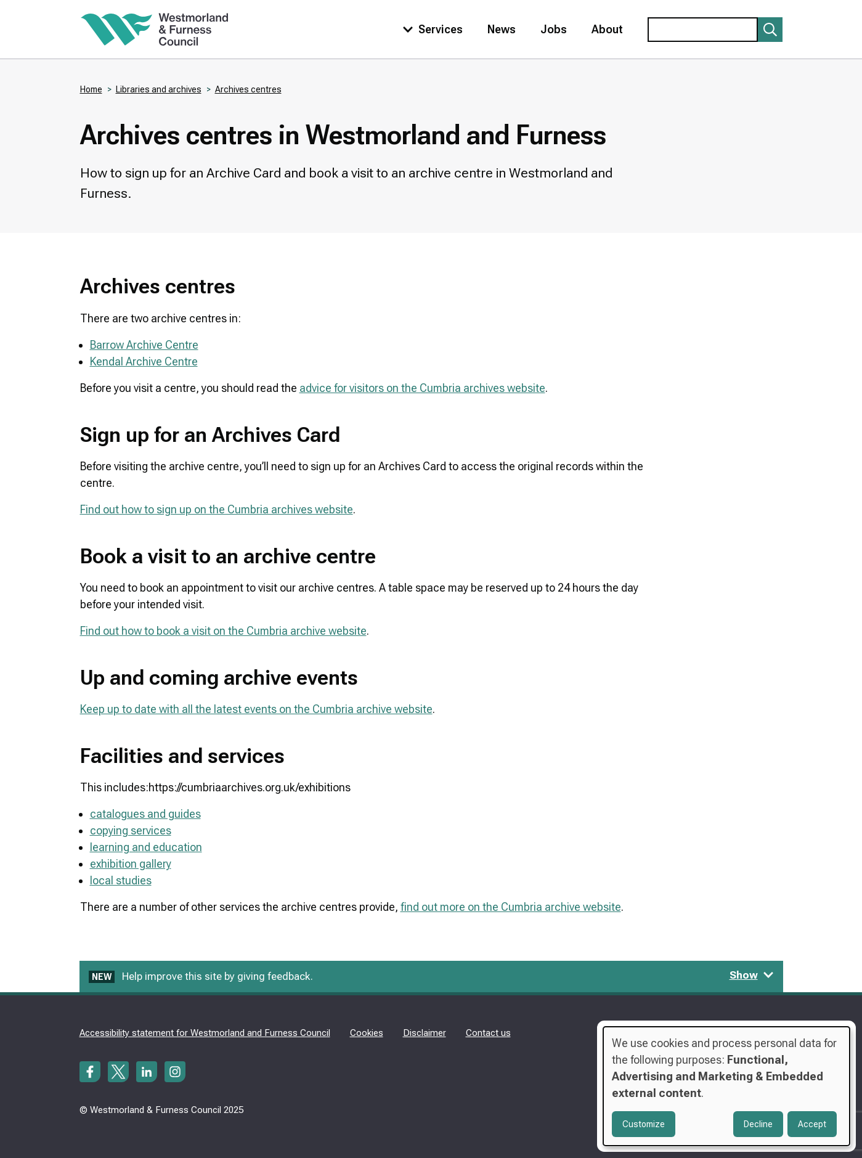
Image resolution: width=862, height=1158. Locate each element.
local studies (121, 880)
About (607, 29)
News (501, 29)
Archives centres (248, 89)
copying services (130, 830)
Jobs (553, 29)
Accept (812, 1124)
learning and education (146, 847)
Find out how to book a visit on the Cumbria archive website (223, 630)
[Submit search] (770, 29)
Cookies (366, 1032)
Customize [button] (643, 1124)
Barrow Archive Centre (144, 344)
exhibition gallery (130, 863)
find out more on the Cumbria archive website (511, 906)
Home (91, 89)
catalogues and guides (145, 813)
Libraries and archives (158, 89)
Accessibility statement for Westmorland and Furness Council (204, 1032)
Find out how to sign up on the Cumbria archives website (216, 509)
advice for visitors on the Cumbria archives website (422, 387)
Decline (758, 1124)
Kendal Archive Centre (144, 361)
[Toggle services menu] (430, 29)
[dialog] (726, 1086)
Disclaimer (424, 1032)
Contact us (488, 1032)
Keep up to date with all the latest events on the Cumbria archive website (256, 709)
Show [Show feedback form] (752, 975)
